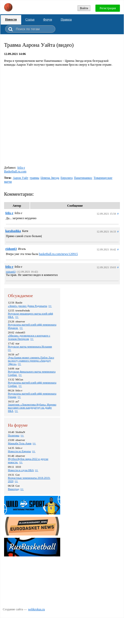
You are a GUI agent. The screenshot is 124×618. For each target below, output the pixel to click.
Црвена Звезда (50, 178)
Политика (13, 435)
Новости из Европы (19, 451)
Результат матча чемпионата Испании (30, 346)
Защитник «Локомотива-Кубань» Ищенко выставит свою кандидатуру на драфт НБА (32, 407)
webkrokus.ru (36, 609)
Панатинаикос (83, 178)
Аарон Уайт (20, 178)
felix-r (21, 167)
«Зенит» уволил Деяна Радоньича (27, 305)
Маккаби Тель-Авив (19, 443)
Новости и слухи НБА (21, 470)
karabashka (13, 231)
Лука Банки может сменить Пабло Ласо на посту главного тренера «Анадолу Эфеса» (31, 360)
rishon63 (11, 249)
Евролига (66, 178)
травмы (34, 178)
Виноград (13, 489)
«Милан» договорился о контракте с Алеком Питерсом (29, 337)
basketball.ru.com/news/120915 (58, 254)
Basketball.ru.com (15, 171)
